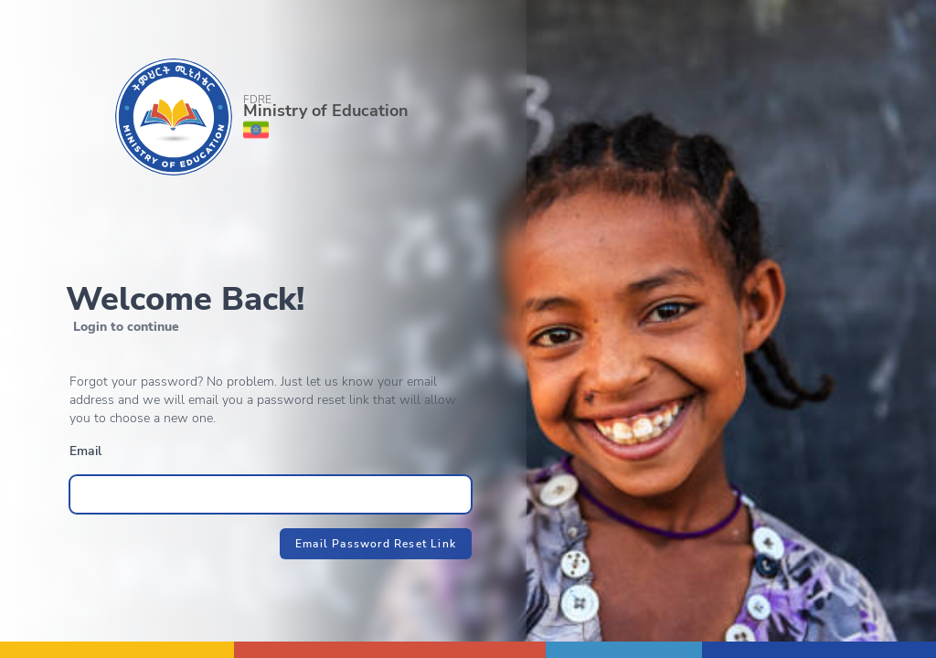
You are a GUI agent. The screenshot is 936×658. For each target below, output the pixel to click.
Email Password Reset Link (375, 543)
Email (85, 451)
